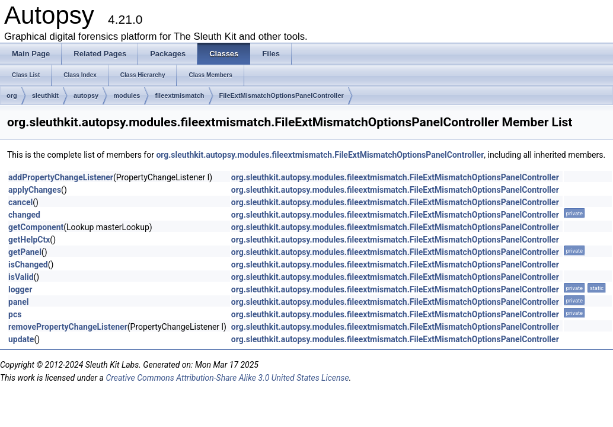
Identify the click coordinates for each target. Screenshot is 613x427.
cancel (20, 202)
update (21, 339)
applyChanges (34, 190)
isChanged (28, 264)
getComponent (35, 227)
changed (24, 214)
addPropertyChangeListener (60, 177)
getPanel (24, 252)
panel (18, 302)
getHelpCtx (29, 239)
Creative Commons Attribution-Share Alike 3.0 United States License (227, 378)
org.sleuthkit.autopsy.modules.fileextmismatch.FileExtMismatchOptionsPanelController (320, 155)
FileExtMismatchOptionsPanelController (281, 95)
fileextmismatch (179, 95)
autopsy (86, 95)
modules (126, 95)
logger (20, 289)
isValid (21, 277)
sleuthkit (45, 95)
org (12, 95)
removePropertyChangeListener (67, 327)
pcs (14, 314)
